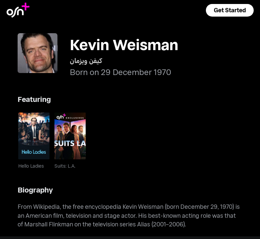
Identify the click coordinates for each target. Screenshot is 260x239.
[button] (230, 10)
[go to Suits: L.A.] (70, 136)
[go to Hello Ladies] (33, 136)
